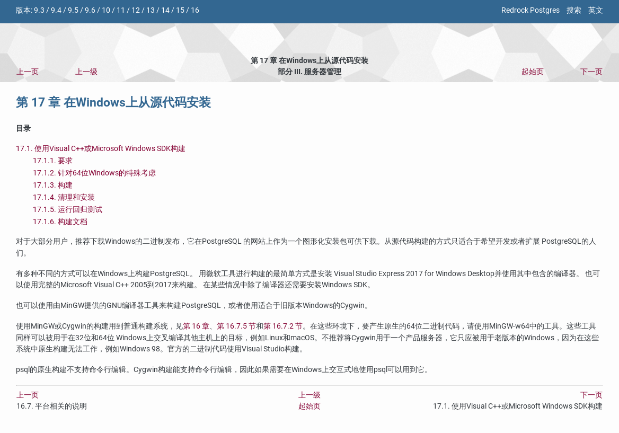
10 (106, 10)
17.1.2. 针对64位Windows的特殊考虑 (94, 173)
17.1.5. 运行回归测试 (67, 209)
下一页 (591, 71)
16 (195, 10)
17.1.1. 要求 (53, 160)
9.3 (39, 10)
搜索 (574, 10)
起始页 (532, 71)
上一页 (27, 71)
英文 (595, 10)
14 (165, 10)
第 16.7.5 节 (236, 326)
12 (135, 10)
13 (150, 10)
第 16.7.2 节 (283, 326)
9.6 (90, 10)
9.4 (56, 10)
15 (180, 10)
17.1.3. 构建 (53, 185)
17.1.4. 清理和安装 (64, 197)
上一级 (86, 71)
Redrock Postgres (530, 10)
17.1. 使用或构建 (100, 148)
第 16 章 (196, 326)
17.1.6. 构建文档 (60, 221)
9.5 (73, 10)
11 (121, 10)
